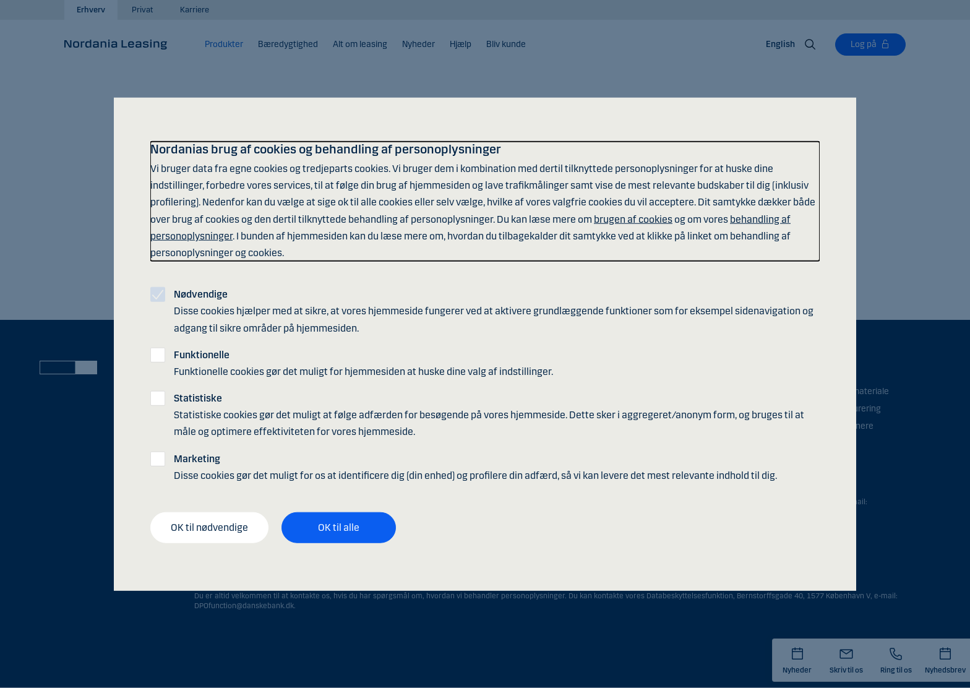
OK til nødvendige (209, 527)
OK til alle (338, 527)
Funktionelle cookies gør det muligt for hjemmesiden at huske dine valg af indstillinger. (363, 362)
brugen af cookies (633, 219)
